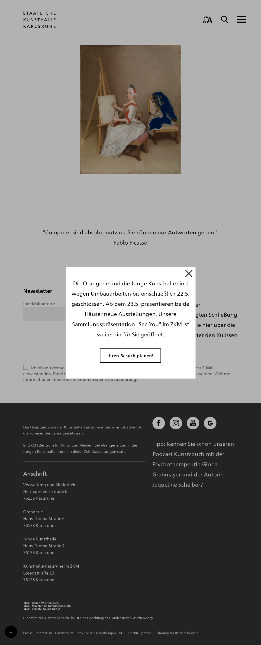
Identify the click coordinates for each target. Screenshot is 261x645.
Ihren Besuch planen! (130, 355)
